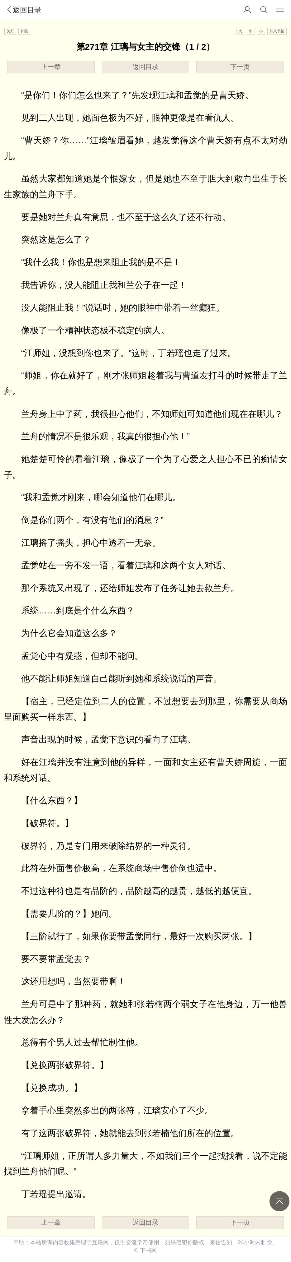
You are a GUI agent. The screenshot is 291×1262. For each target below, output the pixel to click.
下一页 (240, 66)
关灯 (10, 31)
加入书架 (277, 31)
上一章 (51, 66)
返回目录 (23, 10)
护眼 (24, 31)
